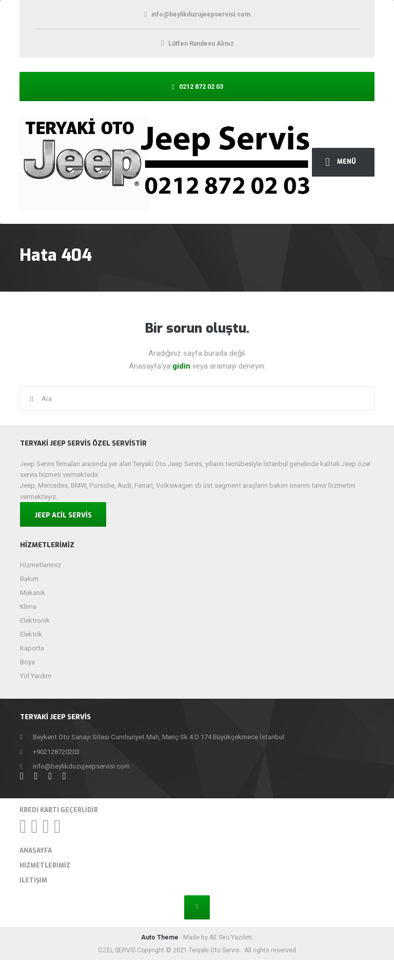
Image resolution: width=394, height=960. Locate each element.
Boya (27, 662)
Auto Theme (160, 937)
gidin (182, 366)
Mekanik (32, 593)
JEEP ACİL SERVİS (63, 515)
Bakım (29, 579)
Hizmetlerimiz (40, 565)
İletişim (33, 880)
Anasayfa (35, 851)
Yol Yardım (35, 676)
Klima (28, 606)
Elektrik (31, 634)
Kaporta (32, 648)
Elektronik (35, 620)
